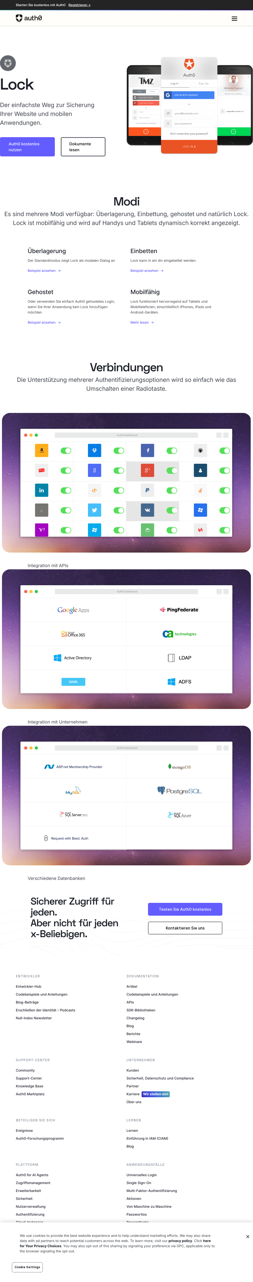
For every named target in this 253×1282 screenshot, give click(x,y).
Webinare (134, 1042)
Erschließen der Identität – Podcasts (45, 1010)
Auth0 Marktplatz (30, 1094)
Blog (130, 1026)
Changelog (135, 1018)
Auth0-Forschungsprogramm (40, 1138)
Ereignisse (24, 1131)
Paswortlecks (137, 1222)
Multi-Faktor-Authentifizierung (151, 1191)
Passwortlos (136, 1214)
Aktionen (133, 1199)
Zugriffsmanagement (33, 1183)
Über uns (134, 1102)
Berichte (133, 1034)
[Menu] (234, 18)
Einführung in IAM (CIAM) (147, 1138)
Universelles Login (141, 1175)
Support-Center (29, 1078)
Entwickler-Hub (28, 987)
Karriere (148, 1094)
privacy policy (180, 1253)
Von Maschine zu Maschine (148, 1207)
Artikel (131, 987)
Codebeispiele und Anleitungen (41, 994)
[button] (27, 146)
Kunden (132, 1070)
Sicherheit (24, 1199)
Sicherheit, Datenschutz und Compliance (160, 1078)
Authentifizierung (30, 1214)
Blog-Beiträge (27, 1002)
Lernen (132, 1131)
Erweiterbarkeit (28, 1191)
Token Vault (136, 1230)
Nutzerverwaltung (30, 1207)
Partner (132, 1086)
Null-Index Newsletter (34, 1018)
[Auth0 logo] (124, 18)
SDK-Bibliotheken (140, 1010)
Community (25, 1070)
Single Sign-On (138, 1183)
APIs (130, 1002)
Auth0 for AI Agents (32, 1175)
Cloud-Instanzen (29, 1222)
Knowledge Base (29, 1086)
